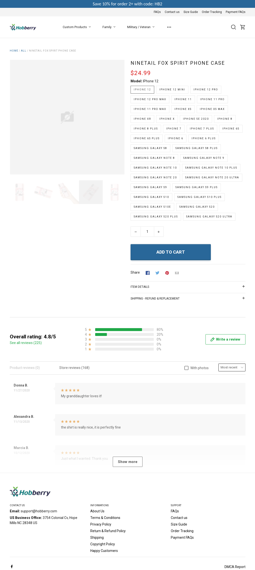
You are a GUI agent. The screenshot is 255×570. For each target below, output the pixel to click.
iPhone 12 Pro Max (150, 99)
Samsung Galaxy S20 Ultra (209, 216)
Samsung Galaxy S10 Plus (199, 197)
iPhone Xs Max (212, 109)
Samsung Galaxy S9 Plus (196, 187)
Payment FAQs (235, 12)
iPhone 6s (230, 128)
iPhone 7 (174, 128)
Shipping (97, 488)
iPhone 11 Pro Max (150, 109)
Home (14, 50)
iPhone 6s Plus (147, 138)
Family (109, 27)
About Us (97, 462)
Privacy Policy (100, 475)
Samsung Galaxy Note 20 (155, 177)
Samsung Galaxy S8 (150, 148)
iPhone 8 (225, 119)
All (23, 50)
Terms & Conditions (105, 468)
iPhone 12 (150, 81)
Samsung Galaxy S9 (150, 187)
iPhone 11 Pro (212, 99)
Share (135, 272)
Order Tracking (212, 12)
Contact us (172, 12)
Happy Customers (104, 501)
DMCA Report (234, 517)
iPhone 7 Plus (202, 128)
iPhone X (167, 119)
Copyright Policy (102, 495)
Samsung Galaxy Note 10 (155, 167)
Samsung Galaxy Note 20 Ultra (212, 177)
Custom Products (78, 27)
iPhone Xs (183, 109)
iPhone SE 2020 (196, 119)
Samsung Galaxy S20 (197, 206)
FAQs (157, 12)
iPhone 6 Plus (204, 138)
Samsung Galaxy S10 (151, 197)
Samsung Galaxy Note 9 (203, 158)
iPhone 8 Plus (146, 128)
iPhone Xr (142, 119)
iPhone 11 (183, 99)
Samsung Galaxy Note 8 (154, 158)
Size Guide (191, 12)
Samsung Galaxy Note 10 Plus (211, 167)
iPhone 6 (175, 138)
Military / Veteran (141, 27)
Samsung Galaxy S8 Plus (196, 148)
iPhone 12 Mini (172, 89)
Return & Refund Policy (108, 482)
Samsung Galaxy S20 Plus (156, 216)
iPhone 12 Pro (206, 89)
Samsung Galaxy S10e (152, 206)
